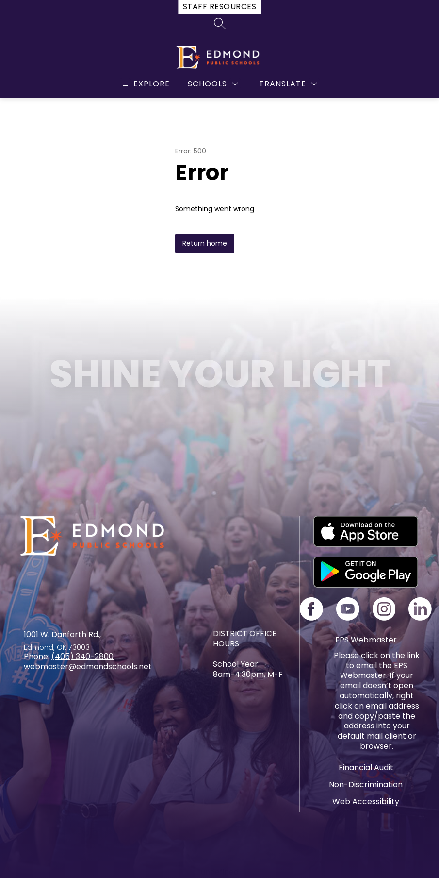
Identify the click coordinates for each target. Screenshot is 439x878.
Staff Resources (219, 6)
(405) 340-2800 (82, 656)
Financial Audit (366, 767)
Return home (204, 243)
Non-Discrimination (366, 784)
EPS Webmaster (366, 639)
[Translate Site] (288, 84)
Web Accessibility (365, 801)
